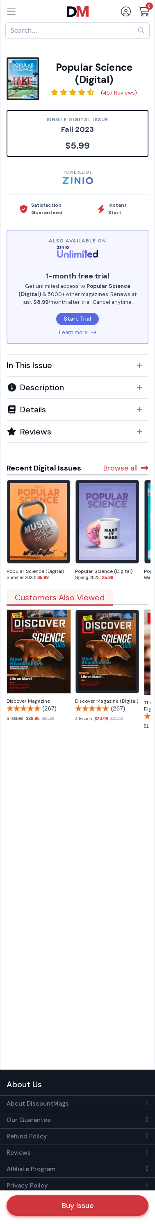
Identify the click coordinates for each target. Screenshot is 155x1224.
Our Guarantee (29, 1120)
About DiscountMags (38, 1104)
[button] (77, 365)
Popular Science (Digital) (35, 571)
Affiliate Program (31, 1169)
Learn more (77, 332)
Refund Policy (27, 1136)
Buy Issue (78, 1205)
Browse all (125, 468)
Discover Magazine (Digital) (106, 701)
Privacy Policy (27, 1185)
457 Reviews (119, 92)
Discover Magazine (28, 701)
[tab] (77, 365)
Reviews (19, 1153)
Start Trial (77, 318)
